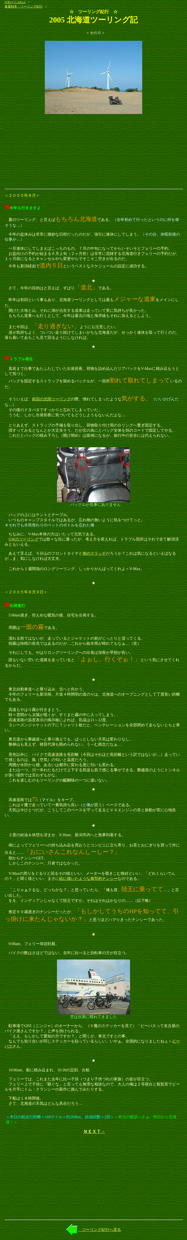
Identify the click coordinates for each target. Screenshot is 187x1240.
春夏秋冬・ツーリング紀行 (24, 6)
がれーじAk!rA (15, 2)
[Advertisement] (93, 152)
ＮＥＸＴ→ (94, 1131)
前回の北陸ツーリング (51, 399)
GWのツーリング (23, 539)
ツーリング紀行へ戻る (99, 1230)
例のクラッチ (94, 553)
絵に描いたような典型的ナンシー (88, 878)
